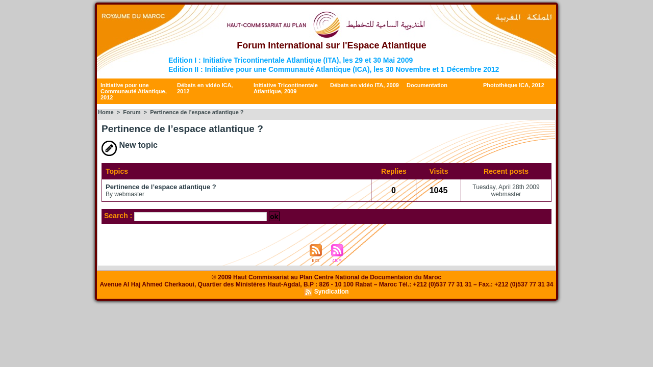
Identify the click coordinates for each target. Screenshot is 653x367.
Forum (131, 112)
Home (106, 112)
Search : (119, 216)
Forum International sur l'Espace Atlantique (331, 45)
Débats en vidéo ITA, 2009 (364, 85)
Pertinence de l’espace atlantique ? (161, 187)
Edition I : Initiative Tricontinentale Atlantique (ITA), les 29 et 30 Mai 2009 (290, 60)
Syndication (331, 291)
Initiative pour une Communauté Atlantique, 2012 (134, 91)
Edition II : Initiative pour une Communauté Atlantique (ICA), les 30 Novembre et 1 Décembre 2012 (333, 69)
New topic (130, 145)
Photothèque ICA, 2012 (513, 85)
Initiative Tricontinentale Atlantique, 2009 (286, 88)
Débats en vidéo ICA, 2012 (205, 88)
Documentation (427, 85)
